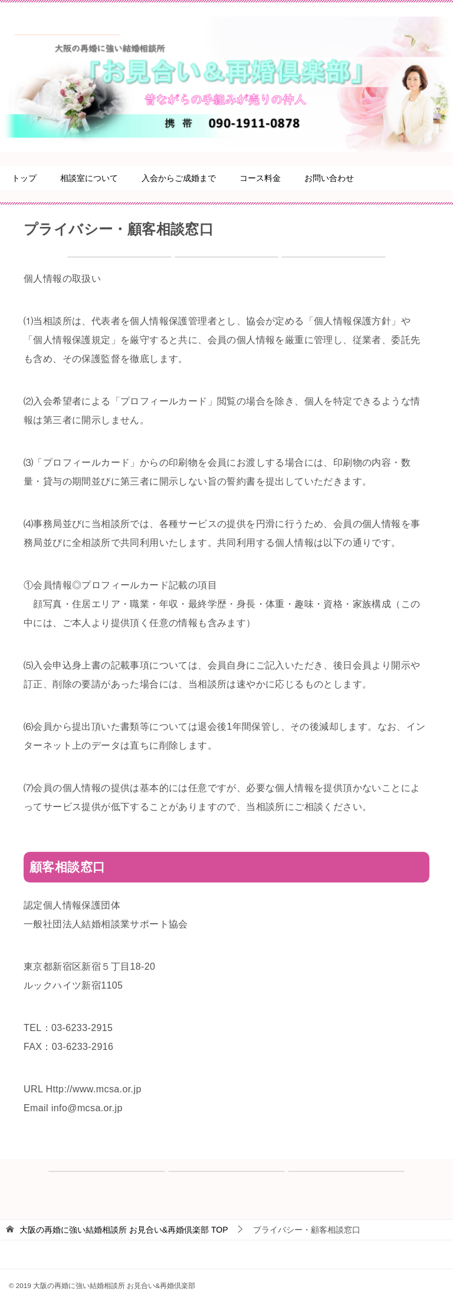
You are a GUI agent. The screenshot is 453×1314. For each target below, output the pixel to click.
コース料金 (260, 178)
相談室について (89, 178)
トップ (24, 178)
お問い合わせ (329, 178)
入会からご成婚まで (179, 178)
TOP (123, 1229)
